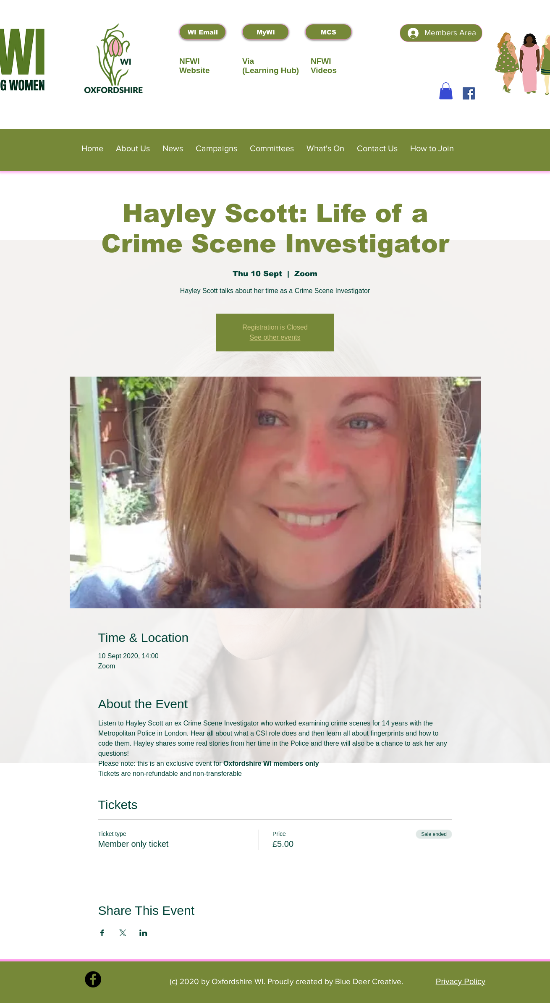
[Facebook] (469, 93)
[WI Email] (202, 32)
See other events (275, 337)
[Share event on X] (123, 933)
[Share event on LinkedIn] (143, 933)
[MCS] (328, 32)
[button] (446, 91)
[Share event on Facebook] (102, 933)
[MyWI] (265, 32)
